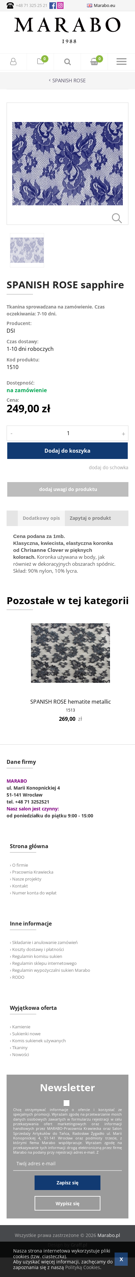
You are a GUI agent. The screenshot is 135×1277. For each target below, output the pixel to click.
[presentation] (41, 518)
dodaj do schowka (108, 467)
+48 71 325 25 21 (31, 5)
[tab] (41, 518)
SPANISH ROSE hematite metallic (70, 701)
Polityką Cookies (82, 1267)
